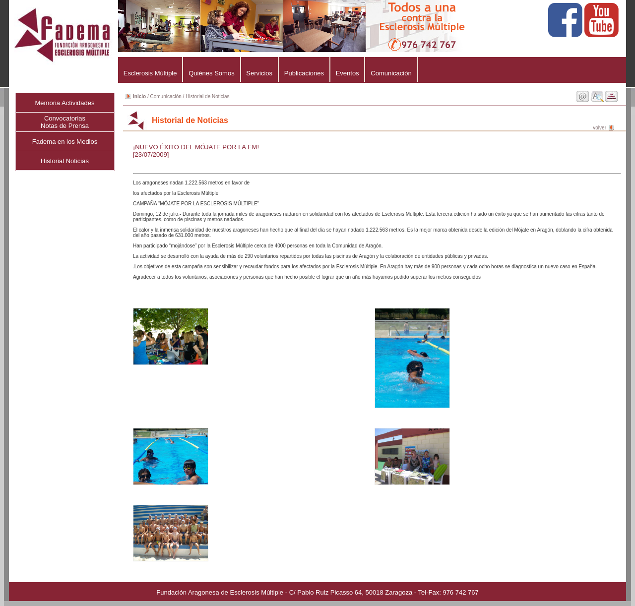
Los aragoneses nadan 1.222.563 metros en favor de (373, 230)
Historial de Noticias (207, 96)
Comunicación (391, 73)
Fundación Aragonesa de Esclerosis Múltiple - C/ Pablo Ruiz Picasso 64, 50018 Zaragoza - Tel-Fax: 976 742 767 (317, 592)
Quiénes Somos (211, 73)
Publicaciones (304, 73)
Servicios (259, 73)
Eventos (347, 73)
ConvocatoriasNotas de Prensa (65, 122)
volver (599, 127)
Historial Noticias (65, 161)
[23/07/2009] (151, 154)
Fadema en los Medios (65, 141)
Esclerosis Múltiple (150, 73)
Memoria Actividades (65, 103)
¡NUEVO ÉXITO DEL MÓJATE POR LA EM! (196, 147)
